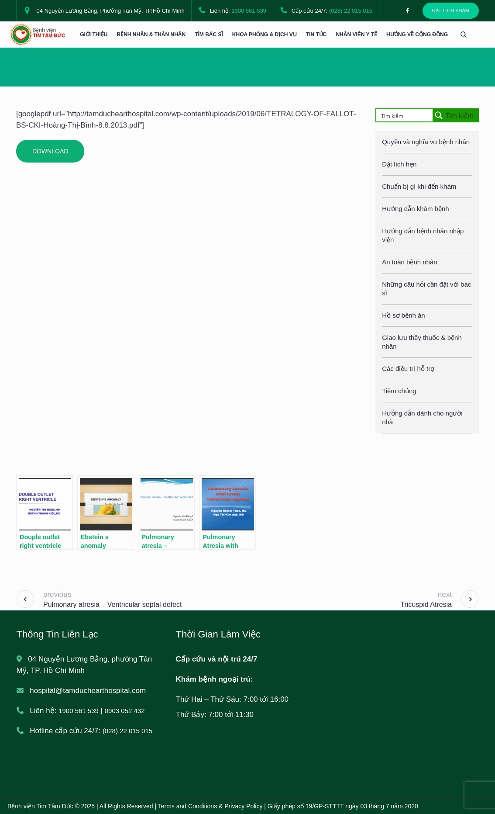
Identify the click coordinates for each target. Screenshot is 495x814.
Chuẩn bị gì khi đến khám (419, 186)
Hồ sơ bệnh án (403, 315)
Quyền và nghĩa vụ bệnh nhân (426, 141)
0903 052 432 (125, 710)
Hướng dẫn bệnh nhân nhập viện (423, 235)
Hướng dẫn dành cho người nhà (422, 417)
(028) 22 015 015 (350, 10)
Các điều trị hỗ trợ (408, 368)
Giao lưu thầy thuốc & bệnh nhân (422, 342)
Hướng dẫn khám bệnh (415, 208)
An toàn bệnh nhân (409, 262)
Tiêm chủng (399, 391)
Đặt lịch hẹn (399, 164)
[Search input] (407, 115)
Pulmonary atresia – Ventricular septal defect (112, 604)
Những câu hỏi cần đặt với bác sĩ (426, 289)
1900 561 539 (248, 10)
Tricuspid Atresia (426, 604)
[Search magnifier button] (455, 115)
